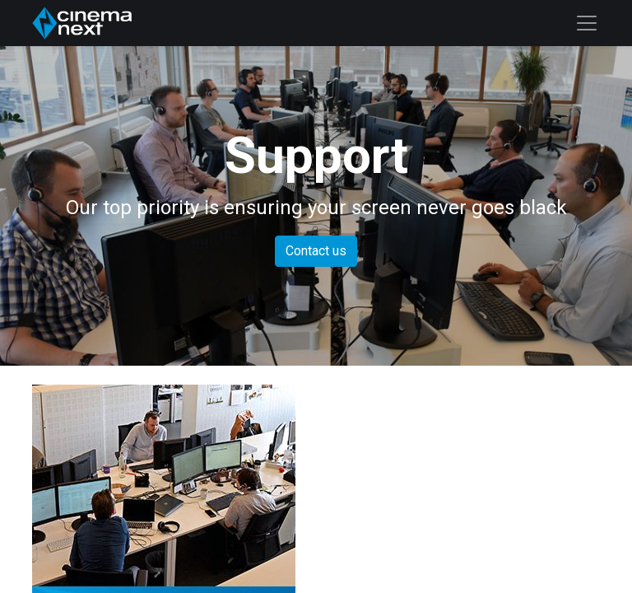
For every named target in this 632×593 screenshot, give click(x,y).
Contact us (316, 251)
